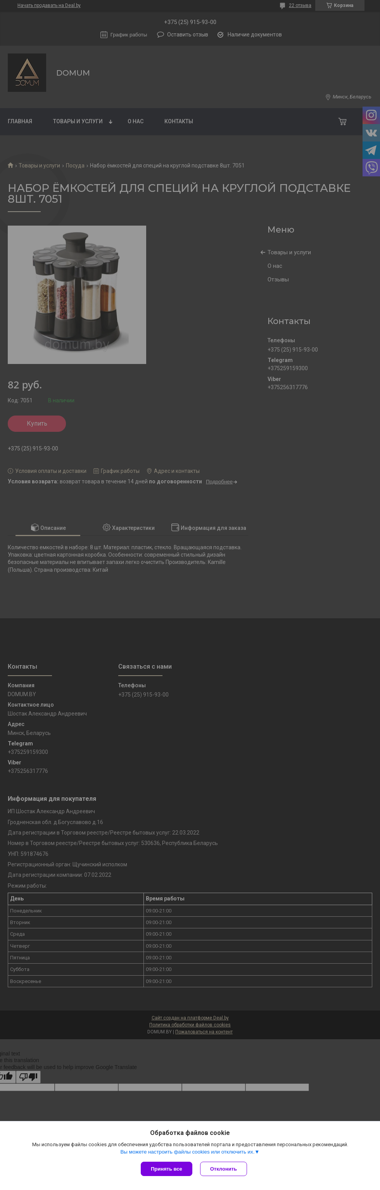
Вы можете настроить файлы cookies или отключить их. (187, 1152)
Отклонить (223, 1169)
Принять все (166, 1169)
